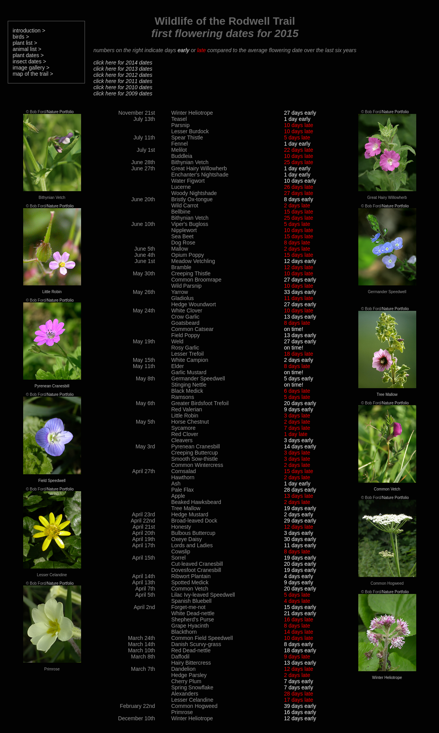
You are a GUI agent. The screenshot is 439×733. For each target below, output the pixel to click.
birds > (21, 37)
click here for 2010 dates (123, 87)
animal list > (27, 49)
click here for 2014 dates (123, 62)
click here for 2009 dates (123, 93)
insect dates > (29, 61)
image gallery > (31, 67)
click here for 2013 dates (123, 69)
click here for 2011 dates (123, 81)
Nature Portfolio (60, 112)
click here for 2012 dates (123, 75)
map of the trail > (33, 74)
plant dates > (28, 55)
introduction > (29, 30)
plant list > (25, 43)
